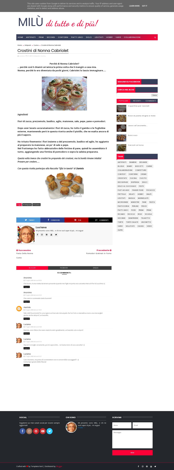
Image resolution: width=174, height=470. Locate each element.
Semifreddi (133, 218)
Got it (144, 6)
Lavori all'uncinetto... (138, 125)
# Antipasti (27, 205)
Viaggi (141, 226)
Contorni (63, 37)
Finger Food (137, 190)
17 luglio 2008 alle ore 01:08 (33, 327)
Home (20, 37)
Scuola (148, 214)
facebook (64, 268)
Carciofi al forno (136, 145)
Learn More (134, 6)
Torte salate (132, 222)
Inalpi (149, 194)
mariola (27, 307)
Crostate (122, 178)
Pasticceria (123, 206)
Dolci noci (133, 135)
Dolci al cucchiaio (127, 186)
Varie (118, 37)
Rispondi (26, 287)
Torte (120, 222)
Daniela (80, 168)
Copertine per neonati (138, 106)
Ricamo (121, 214)
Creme (144, 174)
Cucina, (43, 56)
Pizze (133, 210)
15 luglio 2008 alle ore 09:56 (33, 280)
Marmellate (143, 198)
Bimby (129, 166)
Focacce (150, 190)
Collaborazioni (132, 37)
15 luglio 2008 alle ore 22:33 (33, 295)
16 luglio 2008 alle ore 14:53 (33, 310)
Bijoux (121, 166)
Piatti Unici (77, 37)
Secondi (51, 37)
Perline (135, 206)
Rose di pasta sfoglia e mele (142, 116)
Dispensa (135, 182)
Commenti (102, 220)
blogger (32, 268)
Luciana (27, 324)
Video (149, 226)
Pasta (152, 202)
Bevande (143, 162)
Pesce (144, 206)
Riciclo (131, 214)
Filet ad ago (123, 190)
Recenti (137, 101)
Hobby (109, 37)
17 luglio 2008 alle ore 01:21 (33, 356)
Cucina (133, 178)
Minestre (135, 202)
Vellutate (130, 226)
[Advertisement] (137, 60)
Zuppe (120, 230)
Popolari (123, 101)
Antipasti (31, 37)
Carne (149, 166)
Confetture (140, 170)
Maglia (132, 198)
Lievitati (99, 37)
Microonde (123, 202)
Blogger (59, 466)
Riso (140, 214)
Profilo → (81, 427)
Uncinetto (146, 222)
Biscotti (139, 166)
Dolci (89, 37)
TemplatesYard (37, 466)
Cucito (143, 178)
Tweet (30, 220)
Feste (141, 186)
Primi (41, 37)
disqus (95, 268)
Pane (144, 202)
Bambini (133, 162)
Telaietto (145, 218)
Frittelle (122, 194)
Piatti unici (123, 210)
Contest (122, 174)
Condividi (54, 220)
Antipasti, (36, 56)
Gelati (132, 194)
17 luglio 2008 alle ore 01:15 (33, 341)
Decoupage (123, 182)
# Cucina (36, 205)
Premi (141, 210)
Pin (77, 220)
